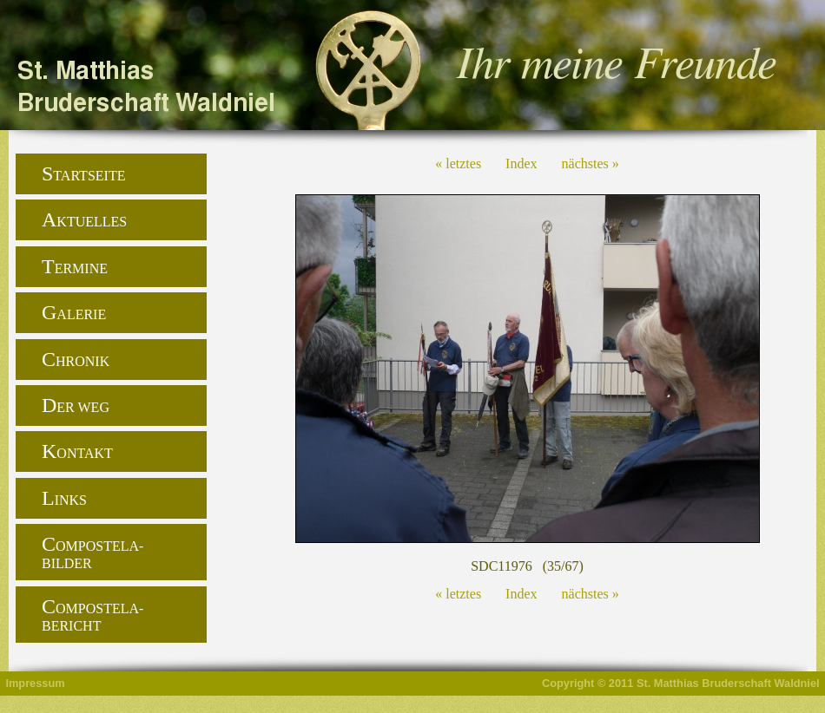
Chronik (75, 359)
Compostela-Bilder (92, 552)
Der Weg (75, 405)
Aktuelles (84, 219)
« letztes (458, 163)
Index (521, 163)
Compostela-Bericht (92, 614)
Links (64, 498)
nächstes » (590, 163)
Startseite (83, 173)
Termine (75, 266)
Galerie (74, 312)
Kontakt (77, 451)
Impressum (34, 683)
